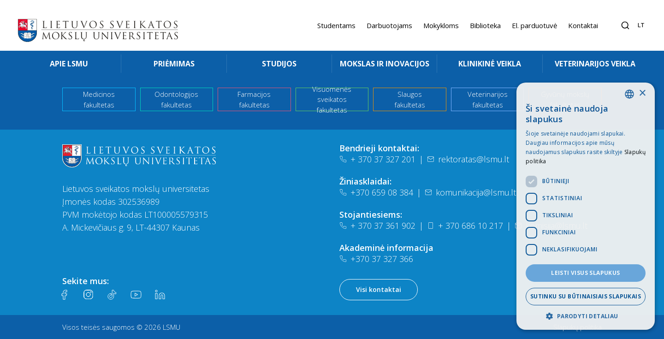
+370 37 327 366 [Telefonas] (376, 258)
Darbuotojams (389, 25)
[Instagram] (88, 294)
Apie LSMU (69, 64)
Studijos (279, 64)
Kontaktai (583, 25)
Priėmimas (174, 64)
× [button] (642, 93)
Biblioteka (485, 25)
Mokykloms (441, 25)
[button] (586, 316)
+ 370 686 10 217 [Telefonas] (465, 225)
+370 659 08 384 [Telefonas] (376, 192)
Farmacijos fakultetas (254, 99)
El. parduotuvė (534, 25)
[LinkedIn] (160, 294)
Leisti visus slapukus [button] (585, 273)
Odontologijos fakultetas (176, 99)
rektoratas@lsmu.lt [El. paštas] (468, 159)
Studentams (336, 25)
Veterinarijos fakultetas (488, 99)
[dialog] (585, 206)
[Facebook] (64, 294)
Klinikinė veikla (489, 64)
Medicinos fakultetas (99, 99)
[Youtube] (136, 294)
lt (641, 25)
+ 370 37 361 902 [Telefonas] (377, 225)
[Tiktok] (112, 294)
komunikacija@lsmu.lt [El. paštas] (470, 192)
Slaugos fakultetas (409, 99)
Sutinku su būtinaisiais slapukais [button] (585, 296)
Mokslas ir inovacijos (384, 64)
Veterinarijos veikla (595, 64)
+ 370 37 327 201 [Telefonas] (377, 159)
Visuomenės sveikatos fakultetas (331, 99)
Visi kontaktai (378, 289)
